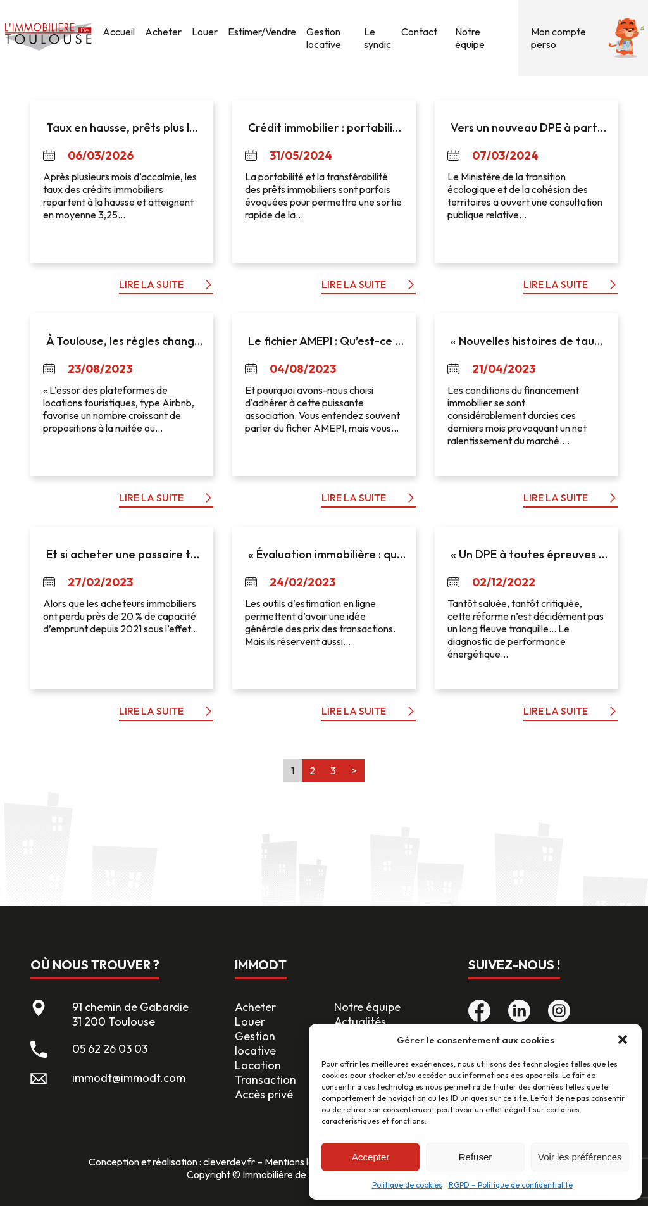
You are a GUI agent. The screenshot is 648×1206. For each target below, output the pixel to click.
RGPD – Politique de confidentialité (511, 1185)
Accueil (119, 31)
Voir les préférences (580, 1157)
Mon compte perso (558, 38)
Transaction (265, 1079)
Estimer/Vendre (262, 31)
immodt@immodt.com (128, 1078)
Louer (205, 31)
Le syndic (377, 38)
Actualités (360, 1021)
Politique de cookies (407, 1185)
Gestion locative (323, 38)
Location (258, 1065)
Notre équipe (470, 38)
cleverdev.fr (229, 1161)
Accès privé (264, 1094)
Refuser (475, 1157)
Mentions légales (301, 1161)
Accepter (370, 1157)
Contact (419, 31)
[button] (622, 1039)
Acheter (163, 31)
